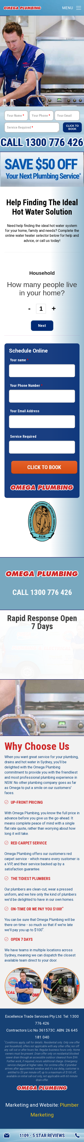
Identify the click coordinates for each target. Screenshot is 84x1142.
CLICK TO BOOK (44, 467)
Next (42, 326)
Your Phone (41, 115)
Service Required (20, 127)
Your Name (15, 115)
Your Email (64, 115)
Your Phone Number (26, 385)
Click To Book (72, 127)
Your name (19, 360)
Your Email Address (24, 411)
